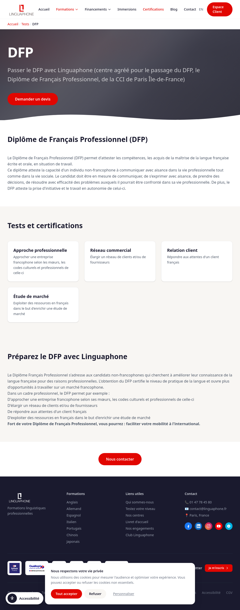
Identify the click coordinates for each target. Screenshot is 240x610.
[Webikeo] (228, 526)
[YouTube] (218, 526)
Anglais (72, 502)
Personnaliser (123, 597)
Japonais (73, 541)
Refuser (95, 597)
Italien (71, 522)
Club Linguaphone (140, 535)
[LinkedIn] (198, 526)
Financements (98, 9)
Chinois (72, 535)
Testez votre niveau (140, 508)
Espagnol (74, 515)
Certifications (153, 9)
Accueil (43, 9)
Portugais (74, 528)
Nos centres (135, 515)
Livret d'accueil (137, 522)
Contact (190, 9)
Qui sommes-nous (140, 502)
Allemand (74, 508)
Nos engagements (140, 528)
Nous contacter (120, 459)
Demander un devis (32, 99)
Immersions (127, 9)
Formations (67, 9)
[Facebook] (188, 526)
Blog (173, 9)
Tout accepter (66, 597)
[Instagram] (208, 526)
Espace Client (218, 9)
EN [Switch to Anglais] (201, 9)
